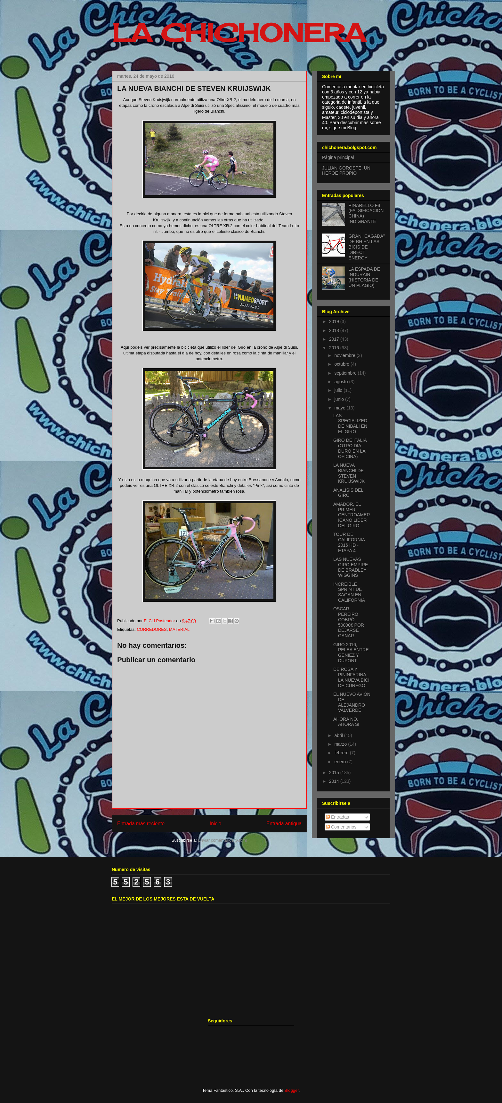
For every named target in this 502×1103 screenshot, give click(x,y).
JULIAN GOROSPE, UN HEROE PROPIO (346, 170)
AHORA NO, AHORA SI (346, 722)
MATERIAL (179, 629)
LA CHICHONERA (239, 32)
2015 (334, 772)
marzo (341, 744)
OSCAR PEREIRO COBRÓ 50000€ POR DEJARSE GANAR (348, 622)
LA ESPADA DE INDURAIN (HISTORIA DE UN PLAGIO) (364, 277)
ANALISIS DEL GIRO (348, 493)
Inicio (215, 823)
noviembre (345, 355)
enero (340, 761)
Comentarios (341, 826)
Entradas (337, 817)
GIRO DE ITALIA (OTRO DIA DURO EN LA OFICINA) (350, 448)
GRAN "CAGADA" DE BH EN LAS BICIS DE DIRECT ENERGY (367, 247)
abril (339, 735)
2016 (334, 347)
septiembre (346, 373)
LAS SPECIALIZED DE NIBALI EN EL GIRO (350, 423)
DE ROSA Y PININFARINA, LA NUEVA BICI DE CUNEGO (351, 677)
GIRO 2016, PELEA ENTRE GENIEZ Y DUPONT (351, 652)
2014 (334, 781)
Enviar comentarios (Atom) (222, 840)
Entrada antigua (284, 823)
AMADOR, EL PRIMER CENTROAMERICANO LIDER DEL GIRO (351, 515)
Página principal (338, 157)
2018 (334, 330)
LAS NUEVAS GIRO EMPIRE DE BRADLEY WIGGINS (350, 567)
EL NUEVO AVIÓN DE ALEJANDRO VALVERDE (351, 702)
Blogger (292, 1090)
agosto (341, 381)
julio (339, 390)
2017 (334, 339)
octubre (342, 364)
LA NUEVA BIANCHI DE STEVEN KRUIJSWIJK (349, 473)
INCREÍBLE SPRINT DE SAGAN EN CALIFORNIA (349, 592)
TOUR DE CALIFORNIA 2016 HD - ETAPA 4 (349, 542)
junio (339, 399)
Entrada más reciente (141, 823)
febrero (342, 752)
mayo (340, 407)
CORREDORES (151, 629)
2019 (334, 321)
